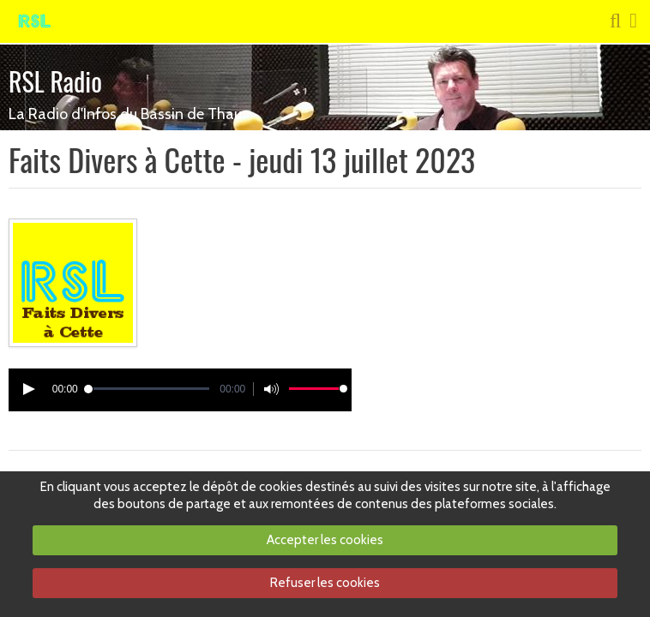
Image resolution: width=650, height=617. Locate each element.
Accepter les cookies (325, 540)
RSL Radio (55, 81)
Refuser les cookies (325, 582)
